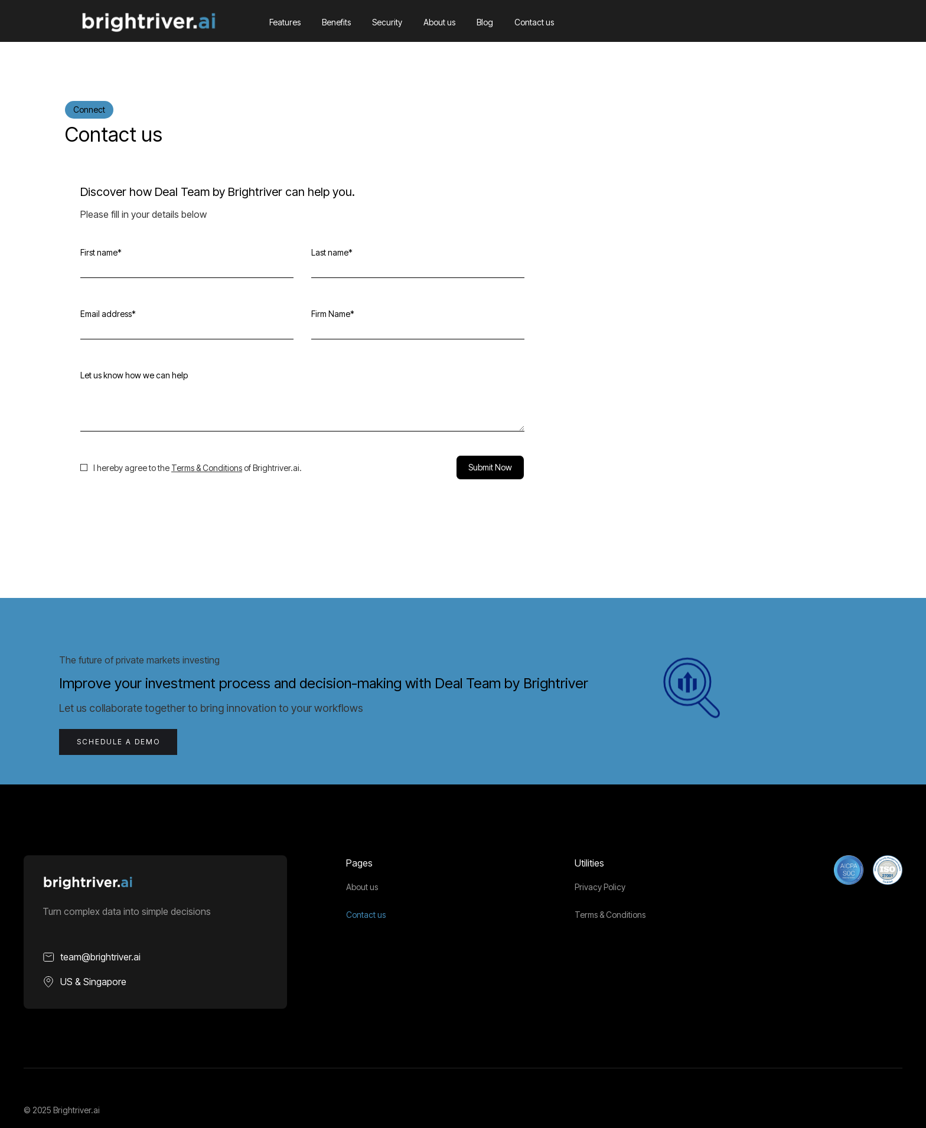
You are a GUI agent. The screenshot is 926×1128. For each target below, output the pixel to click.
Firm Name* (332, 314)
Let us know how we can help (134, 375)
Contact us (534, 22)
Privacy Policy (600, 887)
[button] (835, 22)
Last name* (332, 252)
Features (285, 22)
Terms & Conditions (206, 468)
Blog (485, 22)
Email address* (108, 314)
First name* (101, 252)
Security (387, 22)
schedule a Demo (118, 741)
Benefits (336, 22)
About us (439, 22)
